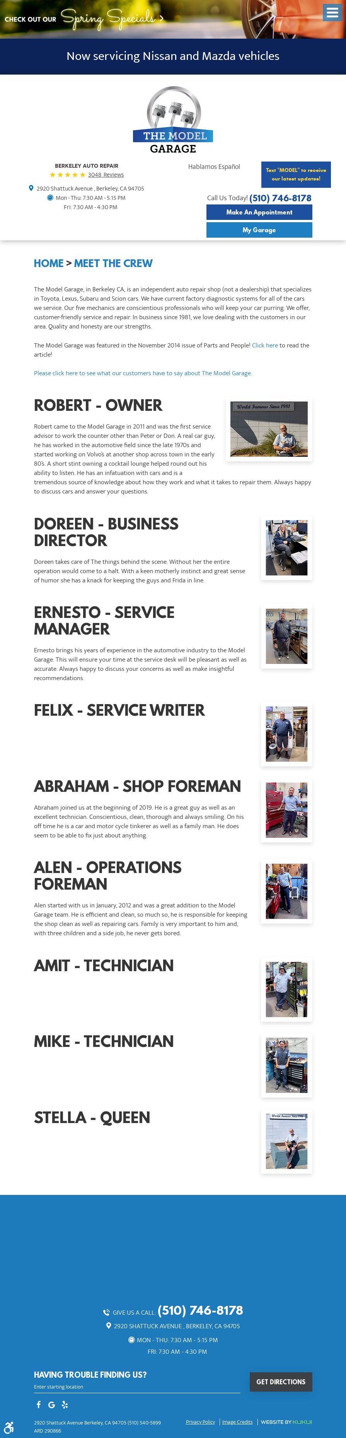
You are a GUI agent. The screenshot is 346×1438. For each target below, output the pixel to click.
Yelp (65, 1405)
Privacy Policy (200, 1422)
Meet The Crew (113, 263)
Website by (286, 1422)
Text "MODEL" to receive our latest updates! (296, 174)
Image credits (237, 1422)
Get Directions (280, 1382)
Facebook (38, 1405)
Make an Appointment (260, 212)
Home (49, 263)
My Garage (259, 230)
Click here (265, 345)
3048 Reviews (106, 175)
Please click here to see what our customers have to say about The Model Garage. (143, 373)
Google (51, 1405)
